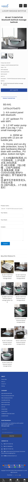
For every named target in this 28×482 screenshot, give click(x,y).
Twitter (16, 475)
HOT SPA (3, 407)
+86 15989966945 (9, 446)
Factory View (4, 379)
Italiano (21, 465)
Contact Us (3, 383)
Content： (3, 227)
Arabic (16, 467)
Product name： (5, 205)
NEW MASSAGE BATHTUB (6, 393)
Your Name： (4, 213)
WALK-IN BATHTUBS (5, 402)
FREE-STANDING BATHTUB (6, 398)
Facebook (14, 475)
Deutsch (5, 465)
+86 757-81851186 (9, 443)
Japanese (11, 467)
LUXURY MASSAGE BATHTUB (14, 11)
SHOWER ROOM (4, 416)
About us (3, 381)
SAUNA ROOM (4, 411)
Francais (16, 465)
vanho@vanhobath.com (12, 455)
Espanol (10, 465)
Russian (21, 467)
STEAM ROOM (4, 409)
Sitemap (3, 386)
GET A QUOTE (14, 90)
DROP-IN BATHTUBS (5, 404)
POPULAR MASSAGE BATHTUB (7, 395)
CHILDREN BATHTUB (5, 400)
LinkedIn (18, 475)
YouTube (20, 475)
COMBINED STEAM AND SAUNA (7, 413)
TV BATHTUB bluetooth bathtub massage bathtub (13, 83)
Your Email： (4, 220)
